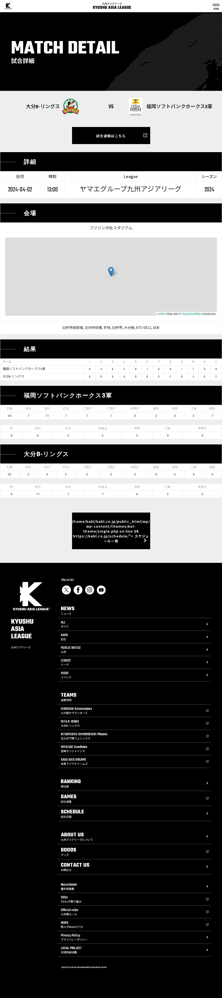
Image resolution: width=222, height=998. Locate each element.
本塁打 (134, 408)
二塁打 (87, 408)
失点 (68, 428)
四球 (175, 408)
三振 (194, 408)
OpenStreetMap (191, 313)
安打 (47, 408)
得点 (28, 408)
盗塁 (156, 408)
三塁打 (110, 408)
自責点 (102, 428)
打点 (66, 408)
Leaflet (161, 313)
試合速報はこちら (111, 135)
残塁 (212, 408)
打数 (10, 408)
